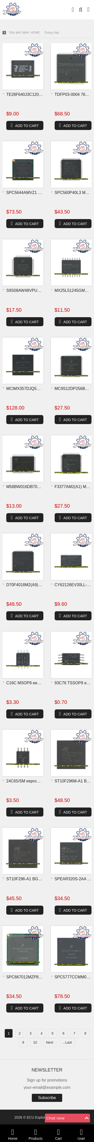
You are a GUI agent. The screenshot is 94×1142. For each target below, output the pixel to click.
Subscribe (47, 1098)
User (81, 1133)
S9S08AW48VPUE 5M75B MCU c (36, 290)
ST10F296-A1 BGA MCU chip (32, 879)
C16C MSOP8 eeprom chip (30, 683)
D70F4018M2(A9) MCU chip (31, 585)
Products (35, 1133)
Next (49, 1042)
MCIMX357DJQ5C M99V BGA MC (37, 388)
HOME (35, 32)
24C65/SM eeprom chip (27, 781)
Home (13, 1133)
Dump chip (52, 32)
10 (35, 1042)
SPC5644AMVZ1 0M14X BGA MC (36, 192)
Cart (58, 1133)
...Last (67, 1042)
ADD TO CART (25, 125)
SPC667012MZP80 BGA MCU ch (36, 977)
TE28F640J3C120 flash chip (31, 94)
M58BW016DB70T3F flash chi (33, 487)
